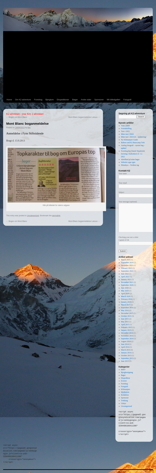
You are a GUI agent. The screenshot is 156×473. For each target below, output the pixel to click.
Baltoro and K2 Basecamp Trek (133, 142)
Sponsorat (125, 398)
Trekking (124, 400)
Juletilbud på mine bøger (130, 159)
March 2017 (125, 305)
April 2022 (125, 277)
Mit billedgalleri (113, 99)
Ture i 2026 (125, 126)
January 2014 (126, 353)
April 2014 (125, 347)
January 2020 (126, 302)
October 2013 (126, 355)
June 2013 (125, 361)
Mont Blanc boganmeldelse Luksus (84, 117)
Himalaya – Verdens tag (130, 165)
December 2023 (127, 265)
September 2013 (127, 358)
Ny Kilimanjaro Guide (129, 140)
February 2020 (126, 299)
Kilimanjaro (125, 389)
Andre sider (86, 99)
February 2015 (126, 327)
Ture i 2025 (125, 131)
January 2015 (126, 330)
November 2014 (127, 336)
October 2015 (126, 316)
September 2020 (127, 285)
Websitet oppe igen (128, 162)
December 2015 (127, 313)
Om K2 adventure (23, 99)
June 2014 (125, 344)
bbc (29, 127)
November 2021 (127, 282)
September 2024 (127, 262)
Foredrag (38, 99)
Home (9, 99)
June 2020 (125, 288)
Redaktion (125, 395)
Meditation (125, 392)
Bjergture (49, 99)
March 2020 (125, 296)
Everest (124, 381)
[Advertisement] (31, 64)
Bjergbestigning (127, 372)
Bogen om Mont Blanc (16, 117)
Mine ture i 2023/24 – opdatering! (133, 137)
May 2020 (125, 291)
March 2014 (125, 350)
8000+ (123, 369)
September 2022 (127, 271)
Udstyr (123, 403)
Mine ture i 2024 (127, 134)
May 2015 (125, 322)
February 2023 (126, 268)
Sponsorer (99, 99)
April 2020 (125, 293)
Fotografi (127, 99)
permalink (56, 216)
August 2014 (126, 341)
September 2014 (127, 338)
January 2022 (126, 279)
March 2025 (125, 260)
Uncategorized (33, 216)
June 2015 (125, 319)
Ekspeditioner (63, 99)
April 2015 (125, 324)
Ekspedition (125, 378)
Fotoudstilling (126, 128)
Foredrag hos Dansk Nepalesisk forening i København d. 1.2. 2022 (133, 154)
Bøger (75, 99)
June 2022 (125, 274)
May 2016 (125, 310)
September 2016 (127, 308)
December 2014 (127, 333)
